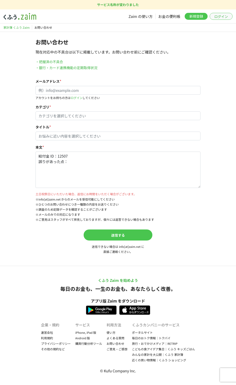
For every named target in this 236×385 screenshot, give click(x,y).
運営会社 (47, 332)
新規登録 (196, 16)
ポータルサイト (142, 332)
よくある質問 (115, 338)
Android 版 (82, 338)
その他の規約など (53, 349)
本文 (40, 147)
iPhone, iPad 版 (85, 332)
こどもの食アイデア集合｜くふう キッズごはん (163, 349)
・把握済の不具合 (49, 61)
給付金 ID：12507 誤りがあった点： (118, 170)
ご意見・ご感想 (117, 349)
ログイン (221, 16)
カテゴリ (43, 107)
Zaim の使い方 (141, 16)
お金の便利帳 (169, 16)
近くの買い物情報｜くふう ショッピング (159, 360)
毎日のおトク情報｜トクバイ (151, 338)
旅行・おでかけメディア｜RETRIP (155, 343)
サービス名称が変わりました (118, 4)
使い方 (111, 332)
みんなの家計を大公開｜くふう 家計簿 (157, 354)
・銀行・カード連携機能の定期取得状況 (66, 67)
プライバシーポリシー (56, 343)
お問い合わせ (115, 343)
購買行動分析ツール (88, 343)
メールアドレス (48, 81)
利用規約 (47, 338)
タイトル (43, 127)
